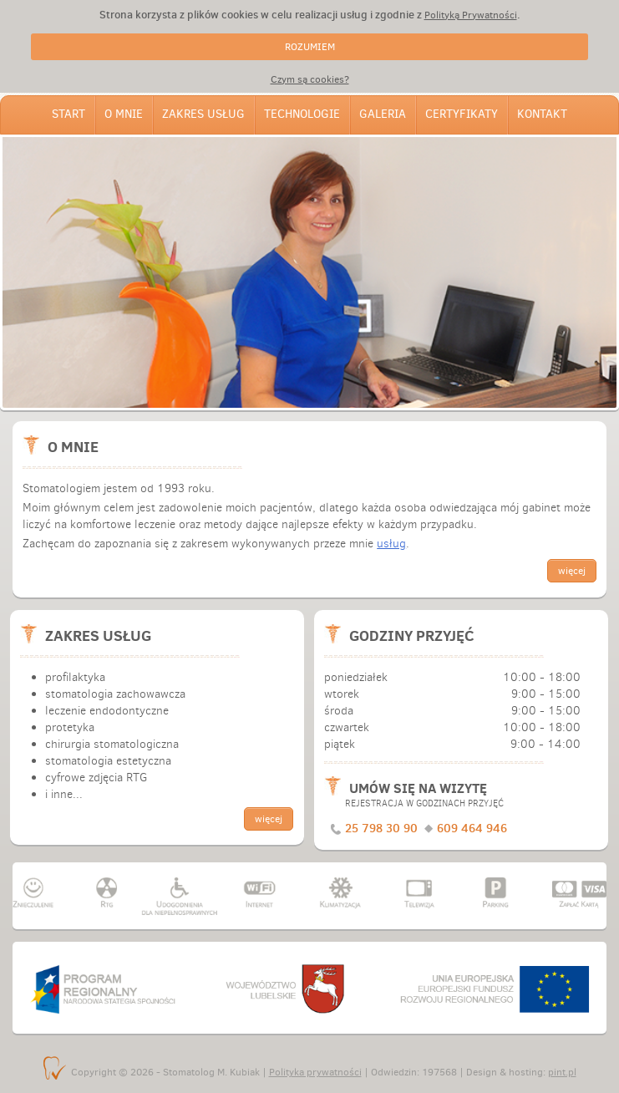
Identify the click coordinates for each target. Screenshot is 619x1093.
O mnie (123, 114)
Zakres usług (203, 114)
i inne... (64, 794)
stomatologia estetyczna (108, 761)
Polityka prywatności (315, 1072)
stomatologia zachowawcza (115, 694)
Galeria (382, 114)
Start (68, 114)
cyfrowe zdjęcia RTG (96, 777)
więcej (572, 570)
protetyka (69, 727)
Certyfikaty (461, 114)
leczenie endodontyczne (107, 711)
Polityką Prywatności (470, 15)
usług (391, 544)
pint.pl (562, 1072)
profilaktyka (75, 677)
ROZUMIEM (310, 46)
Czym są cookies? (310, 79)
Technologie (302, 114)
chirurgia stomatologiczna (112, 744)
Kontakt (542, 114)
